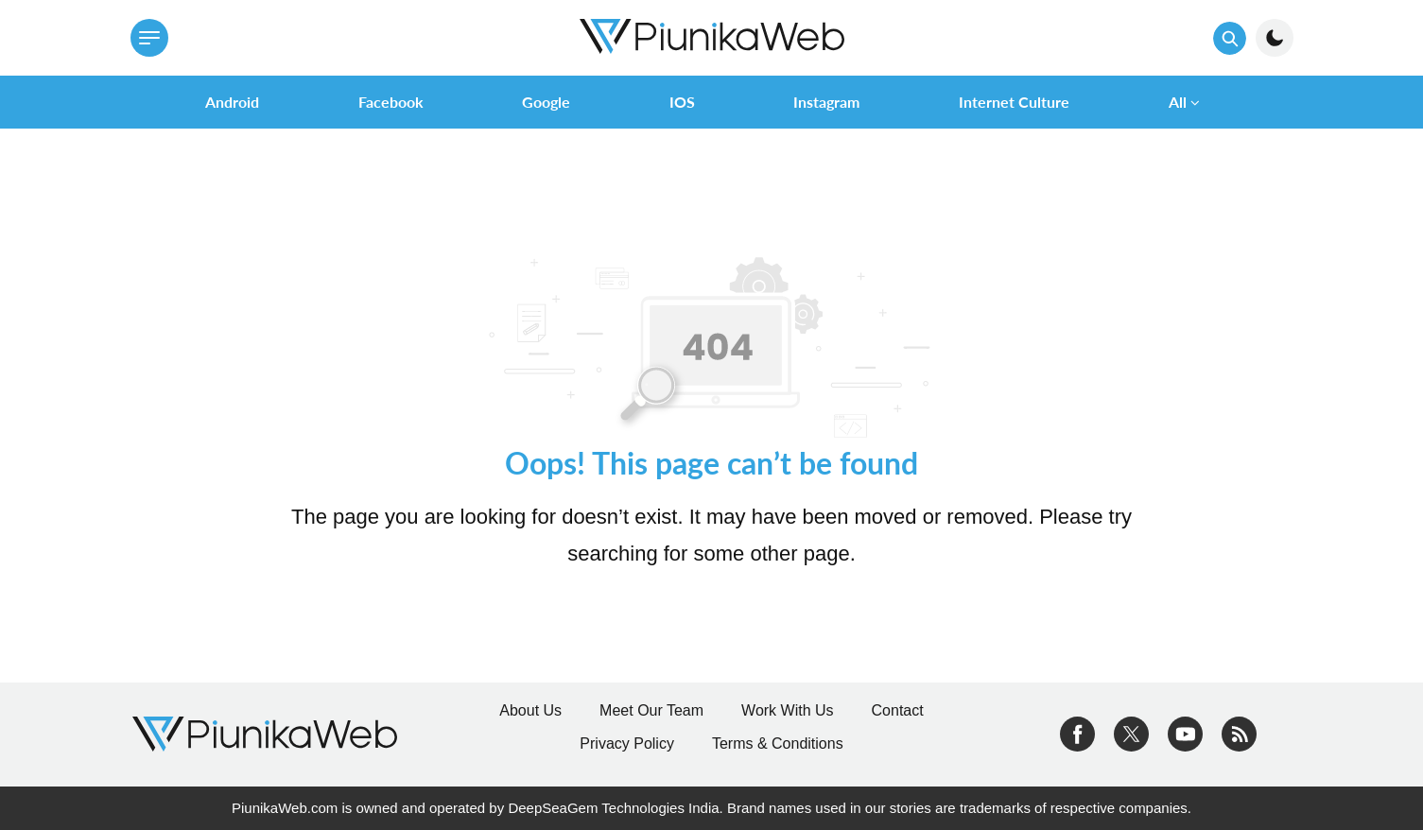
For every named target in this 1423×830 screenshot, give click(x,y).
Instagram (826, 102)
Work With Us (787, 710)
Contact (898, 710)
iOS (682, 102)
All (1178, 102)
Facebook (391, 102)
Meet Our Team (651, 710)
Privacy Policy (627, 743)
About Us (530, 710)
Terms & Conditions (777, 743)
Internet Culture (1014, 102)
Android (232, 102)
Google (546, 102)
